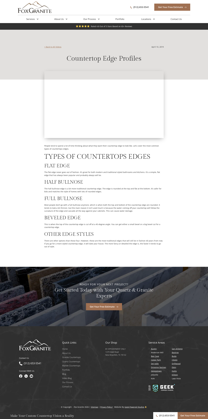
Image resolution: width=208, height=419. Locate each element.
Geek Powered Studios (134, 407)
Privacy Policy (106, 407)
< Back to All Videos (52, 47)
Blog (64, 374)
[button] (32, 19)
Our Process (67, 382)
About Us (66, 353)
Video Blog (67, 378)
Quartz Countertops (71, 361)
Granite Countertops (71, 357)
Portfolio (119, 19)
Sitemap (94, 407)
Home (65, 349)
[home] (35, 7)
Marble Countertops (71, 365)
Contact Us (176, 19)
